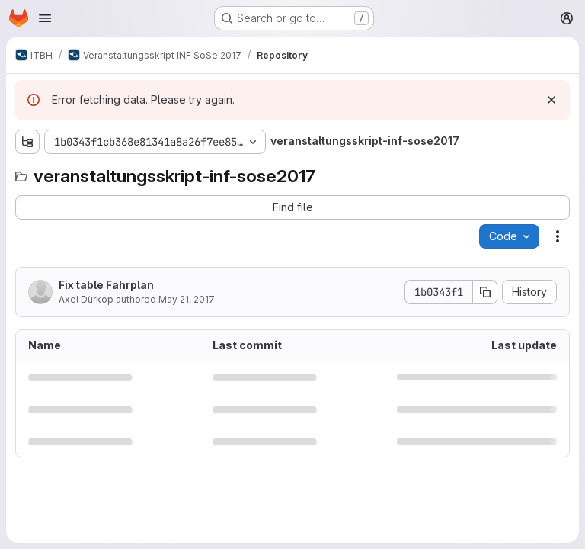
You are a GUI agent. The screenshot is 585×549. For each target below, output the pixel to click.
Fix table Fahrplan (106, 284)
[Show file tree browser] (27, 142)
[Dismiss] (551, 100)
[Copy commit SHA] (485, 292)
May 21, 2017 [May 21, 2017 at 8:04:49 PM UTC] (186, 299)
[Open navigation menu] (45, 18)
